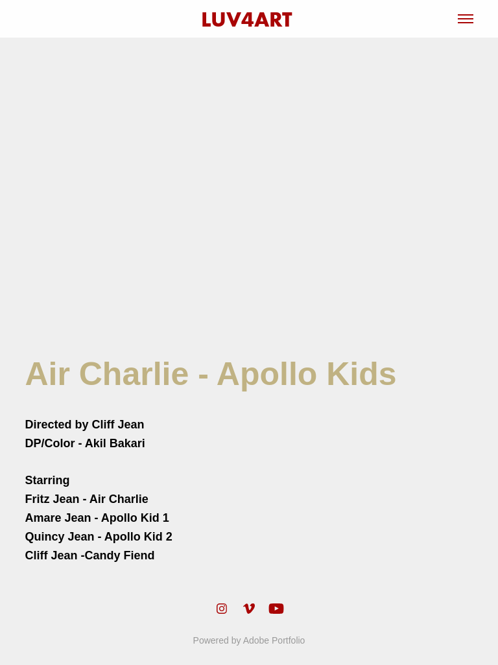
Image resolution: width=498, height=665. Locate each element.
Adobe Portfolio (274, 640)
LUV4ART (249, 19)
